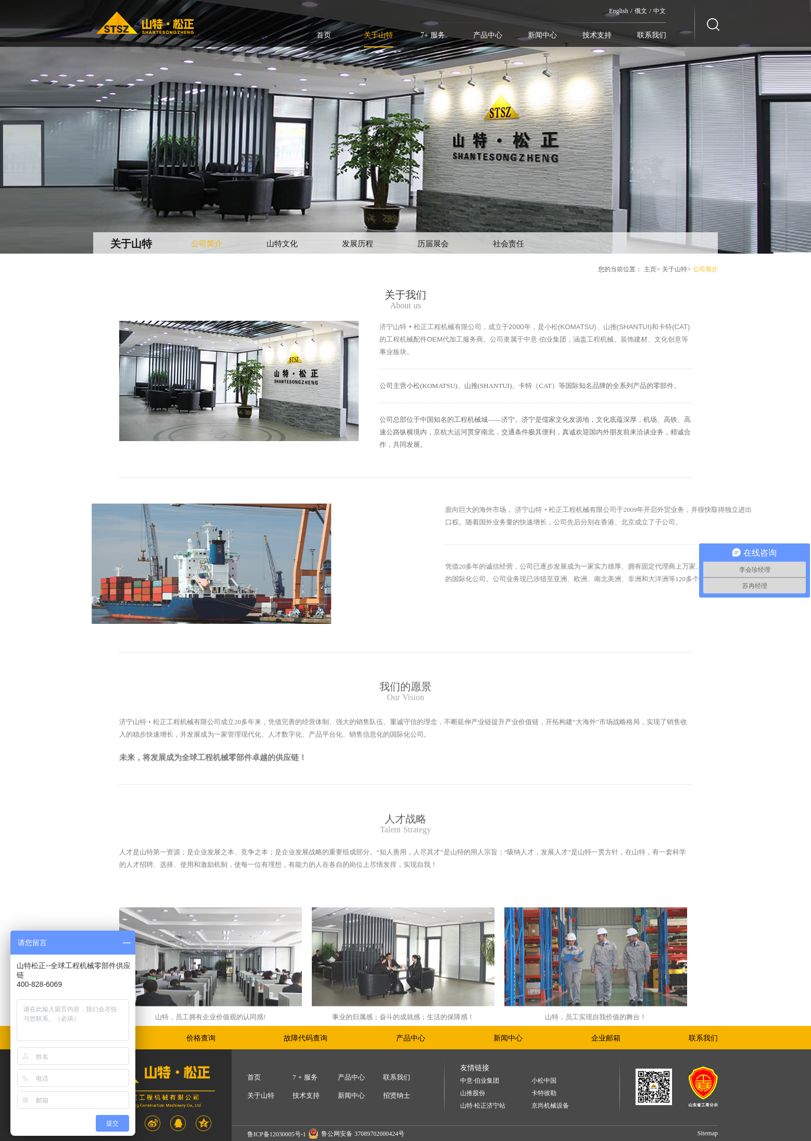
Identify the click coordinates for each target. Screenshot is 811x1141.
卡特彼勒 (543, 1093)
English (618, 11)
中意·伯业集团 (479, 1080)
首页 (323, 35)
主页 (650, 269)
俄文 (641, 11)
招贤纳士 (396, 1095)
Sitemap (708, 1133)
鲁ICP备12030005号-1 (276, 1134)
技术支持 (597, 35)
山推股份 (472, 1093)
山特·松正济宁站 (482, 1105)
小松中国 (543, 1080)
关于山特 (378, 35)
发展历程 (357, 244)
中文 (659, 11)
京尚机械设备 (550, 1105)
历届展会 (433, 244)
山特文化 (282, 244)
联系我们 (651, 35)
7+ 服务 (433, 35)
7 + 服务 (305, 1077)
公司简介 (206, 244)
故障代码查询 (305, 1038)
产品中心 (487, 35)
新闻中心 (542, 35)
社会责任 (508, 244)
